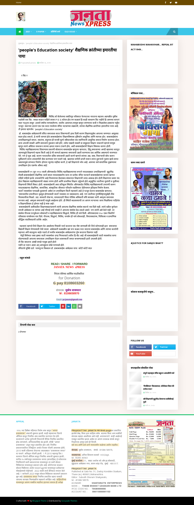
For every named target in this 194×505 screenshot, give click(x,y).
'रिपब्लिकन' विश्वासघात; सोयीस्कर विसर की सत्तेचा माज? (158, 387)
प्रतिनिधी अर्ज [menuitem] (55, 31)
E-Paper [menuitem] (40, 31)
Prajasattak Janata (28, 62)
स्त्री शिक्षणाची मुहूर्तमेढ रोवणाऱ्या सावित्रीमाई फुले (158, 400)
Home (18, 2)
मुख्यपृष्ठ (21, 43)
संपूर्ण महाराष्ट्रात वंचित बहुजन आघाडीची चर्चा (158, 373)
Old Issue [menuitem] (70, 31)
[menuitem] (19, 31)
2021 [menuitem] (28, 31)
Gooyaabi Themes (69, 501)
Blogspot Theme (39, 501)
